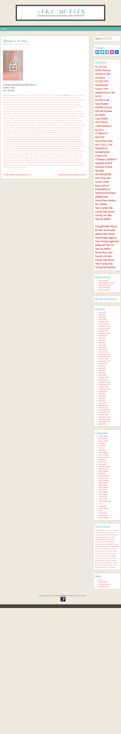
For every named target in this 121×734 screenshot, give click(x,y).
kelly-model (75, 132)
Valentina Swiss (27, 165)
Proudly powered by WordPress (49, 596)
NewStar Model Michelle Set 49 (72, 175)
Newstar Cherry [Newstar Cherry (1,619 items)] (99, 560)
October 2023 (103, 387)
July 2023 (102, 394)
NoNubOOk (101, 85)
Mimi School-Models (29, 144)
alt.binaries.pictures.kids (29, 102)
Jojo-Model (56, 130)
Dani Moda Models (46, 118)
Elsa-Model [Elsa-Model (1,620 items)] (111, 535)
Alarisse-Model (8, 97)
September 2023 (104, 389)
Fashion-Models (104, 457)
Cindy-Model (75, 116)
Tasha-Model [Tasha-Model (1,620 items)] (103, 567)
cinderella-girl (65, 116)
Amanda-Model (8, 109)
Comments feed (104, 584)
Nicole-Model (40, 151)
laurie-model (45, 135)
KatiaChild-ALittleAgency (43, 132)
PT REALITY (101, 133)
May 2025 (102, 343)
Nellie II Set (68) (104, 290)
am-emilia (78, 107)
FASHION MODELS (105, 192)
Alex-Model (18, 97)
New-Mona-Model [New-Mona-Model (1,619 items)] (100, 558)
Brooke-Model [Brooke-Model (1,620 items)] (99, 532)
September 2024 (104, 361)
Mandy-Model (64, 139)
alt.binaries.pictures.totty (11, 104)
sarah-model (74, 155)
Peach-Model (24, 153)
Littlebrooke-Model (63, 137)
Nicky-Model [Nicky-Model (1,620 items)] (105, 562)
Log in (101, 580)
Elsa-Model (12, 123)
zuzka (25, 167)
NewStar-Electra (65, 148)
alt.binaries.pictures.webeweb (70, 104)
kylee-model (12, 135)
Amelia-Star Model (21, 109)
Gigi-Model (12, 125)
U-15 (100, 504)
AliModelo (58, 97)
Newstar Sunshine (29, 148)
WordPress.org (103, 587)
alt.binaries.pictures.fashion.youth (73, 100)
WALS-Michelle (79, 165)
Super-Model (103, 492)
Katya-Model (65, 132)
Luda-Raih (41, 139)
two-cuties (71, 162)
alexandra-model (37, 97)
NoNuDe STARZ (103, 166)
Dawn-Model (68, 118)
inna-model (51, 128)
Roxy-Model (44, 155)
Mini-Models (40, 144)
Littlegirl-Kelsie (76, 137)
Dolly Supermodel (30, 121)
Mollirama (65, 144)
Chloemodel (43, 116)
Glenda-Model (31, 125)
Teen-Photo (103, 497)
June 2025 (102, 340)
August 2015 (103, 424)
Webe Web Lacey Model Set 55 (17, 175)
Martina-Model (29, 142)
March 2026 (103, 319)
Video (101, 511)
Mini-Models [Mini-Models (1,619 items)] (98, 549)
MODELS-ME (102, 100)
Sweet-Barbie (31, 160)
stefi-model (13, 160)
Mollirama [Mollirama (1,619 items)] (98, 551)
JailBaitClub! (101, 196)
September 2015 (104, 421)
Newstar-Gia (76, 148)
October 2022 (103, 414)
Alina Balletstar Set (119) (107, 283)
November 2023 (104, 384)
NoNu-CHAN (102, 181)
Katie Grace (56, 132)
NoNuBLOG (101, 148)
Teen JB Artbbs (103, 219)
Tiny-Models (39, 162)
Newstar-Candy (41, 148)
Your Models (101, 103)
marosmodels (7, 142)
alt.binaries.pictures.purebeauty (69, 102)
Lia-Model (72, 135)
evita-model (53, 123)
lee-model (55, 135)
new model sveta (51, 146)
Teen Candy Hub (104, 207)
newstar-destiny (53, 148)
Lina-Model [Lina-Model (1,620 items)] (112, 539)
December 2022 (104, 410)
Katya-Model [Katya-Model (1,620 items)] (98, 539)
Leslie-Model (63, 135)
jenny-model (23, 130)
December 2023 (104, 382)
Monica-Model (75, 144)
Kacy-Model (74, 130)
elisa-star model (73, 121)
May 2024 (102, 370)
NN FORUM (101, 122)
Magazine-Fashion (52, 139)
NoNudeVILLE (102, 189)
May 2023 (102, 398)
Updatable (102, 506)
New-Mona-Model (78, 146)
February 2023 (103, 405)
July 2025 (102, 338)
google (39, 125)
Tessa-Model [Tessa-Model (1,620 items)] (111, 567)
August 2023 (103, 391)
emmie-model (35, 123)
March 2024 (103, 375)
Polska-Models (73, 153)
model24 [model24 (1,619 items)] (113, 549)
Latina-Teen (103, 462)
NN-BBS (99, 170)
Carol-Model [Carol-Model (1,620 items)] (106, 532)
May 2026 (102, 315)
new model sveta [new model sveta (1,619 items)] (111, 558)
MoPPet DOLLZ (103, 107)
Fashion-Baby (73, 123)
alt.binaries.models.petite (38, 100)
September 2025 (104, 333)
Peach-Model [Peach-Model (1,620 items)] (113, 562)
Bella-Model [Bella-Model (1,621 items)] (113, 530)
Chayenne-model (77, 114)
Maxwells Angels (66, 142)
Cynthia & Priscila (33, 118)
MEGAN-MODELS (78, 142)
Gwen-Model (57, 125)
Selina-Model (34, 158)
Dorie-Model (41, 121)
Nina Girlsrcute (51, 151)
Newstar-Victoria (9, 151)
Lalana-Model (36, 135)
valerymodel (48, 165)
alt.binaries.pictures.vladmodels (31, 104)
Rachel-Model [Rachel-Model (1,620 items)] (108, 565)
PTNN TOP (101, 155)
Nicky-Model (31, 151)
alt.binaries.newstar (54, 100)
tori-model (48, 162)
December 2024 (104, 354)
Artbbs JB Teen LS (104, 245)
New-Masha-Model (64, 146)
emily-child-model (23, 123)
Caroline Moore (81, 596)
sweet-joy (63, 160)
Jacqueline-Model (62, 128)
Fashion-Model (104, 455)
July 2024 (102, 366)
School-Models (24, 158)
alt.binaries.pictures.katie (11, 102)
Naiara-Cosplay (13, 146)
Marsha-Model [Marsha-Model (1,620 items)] (107, 542)
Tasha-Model (19, 162)
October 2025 (103, 331)
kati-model (30, 132)
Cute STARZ (101, 118)
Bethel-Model (73, 111)
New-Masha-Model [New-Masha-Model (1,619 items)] (110, 556)
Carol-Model (66, 114)
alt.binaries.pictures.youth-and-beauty (34, 107)
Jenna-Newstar (13, 130)
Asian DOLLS (102, 185)
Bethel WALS (63, 111)
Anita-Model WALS (63, 109)
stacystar (76, 158)
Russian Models (104, 476)
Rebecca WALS (24, 155)
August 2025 (103, 336)
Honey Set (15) (104, 280)
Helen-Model (80, 125)
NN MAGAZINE (103, 174)
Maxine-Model (55, 142)
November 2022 (104, 412)
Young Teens (55, 95)
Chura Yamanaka (54, 116)
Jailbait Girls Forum (105, 233)
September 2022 (104, 417)
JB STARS (100, 114)
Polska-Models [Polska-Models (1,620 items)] (99, 565)
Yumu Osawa (17, 167)
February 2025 (103, 349)
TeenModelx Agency (106, 237)
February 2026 (104, 322)
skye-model (69, 158)
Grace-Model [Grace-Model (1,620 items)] (111, 537)
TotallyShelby (56, 162)
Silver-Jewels (103, 485)
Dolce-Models (103, 452)
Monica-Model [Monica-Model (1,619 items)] (105, 551)
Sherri (52, 158)
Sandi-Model (53, 155)
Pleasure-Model (62, 153)
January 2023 (103, 408)
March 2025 (103, 347)
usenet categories (15, 165)
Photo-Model (103, 469)
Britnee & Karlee (34, 114)
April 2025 (102, 345)
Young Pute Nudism (105, 200)
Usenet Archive (45, 95)
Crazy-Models (22, 118)
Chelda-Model (8, 116)
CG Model (102, 446)
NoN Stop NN (102, 178)
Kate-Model (21, 132)
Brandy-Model (23, 114)
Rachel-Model (13, 155)
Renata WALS (34, 155)
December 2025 (104, 326)
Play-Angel (34, 153)
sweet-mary (72, 160)
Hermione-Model (21, 128)
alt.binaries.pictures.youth (11, 107)
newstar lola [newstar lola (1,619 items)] (108, 560)
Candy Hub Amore (105, 211)
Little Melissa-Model (49, 137)
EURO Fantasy (102, 70)
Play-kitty (41, 153)
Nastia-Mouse (33, 146)
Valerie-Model (38, 165)
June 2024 (102, 368)
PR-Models (102, 473)
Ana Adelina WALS (34, 109)
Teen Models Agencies (107, 241)
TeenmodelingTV (105, 501)
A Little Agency (104, 436)
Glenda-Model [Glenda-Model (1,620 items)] (103, 537)
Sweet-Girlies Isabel (43, 160)
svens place (22, 160)
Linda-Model (36, 137)
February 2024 (104, 377)
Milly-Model (17, 144)
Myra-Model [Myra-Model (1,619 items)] (113, 551)
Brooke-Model (46, 114)
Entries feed (103, 582)
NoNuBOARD (102, 152)
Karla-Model (12, 132)
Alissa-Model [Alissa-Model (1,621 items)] (106, 530)
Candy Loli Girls (103, 215)
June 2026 (102, 312)
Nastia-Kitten (23, 146)
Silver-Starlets (103, 487)
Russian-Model (104, 480)
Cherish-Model (33, 116)
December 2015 (104, 419)
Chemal (101, 448)
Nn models (23, 95)
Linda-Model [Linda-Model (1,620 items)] (98, 542)
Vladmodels (103, 513)
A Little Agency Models (76, 95)
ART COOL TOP (103, 144)
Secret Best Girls (104, 140)
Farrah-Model (63, 123)
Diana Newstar (18, 121)
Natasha (42, 146)
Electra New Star (61, 121)
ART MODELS (61, 11)
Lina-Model (28, 137)
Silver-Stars (102, 490)
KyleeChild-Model (24, 135)
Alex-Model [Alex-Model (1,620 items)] (98, 530)
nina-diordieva (62, 151)
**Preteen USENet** (106, 159)
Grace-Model (47, 125)
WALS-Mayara (69, 165)
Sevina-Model (44, 158)
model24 (58, 144)
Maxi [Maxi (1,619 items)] (113, 542)
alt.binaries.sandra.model (56, 107)
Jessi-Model (33, 130)
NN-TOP (99, 137)
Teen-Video (103, 499)
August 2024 (103, 363)
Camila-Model (56, 114)
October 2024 (103, 359)
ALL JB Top (101, 66)
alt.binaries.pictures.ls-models (48, 102)
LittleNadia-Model (21, 139)
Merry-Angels (7, 144)
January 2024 (103, 380)
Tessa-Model (29, 162)
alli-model (75, 97)
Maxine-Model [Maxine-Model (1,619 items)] (99, 544)
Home (4, 29)
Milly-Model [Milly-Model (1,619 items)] (102, 546)
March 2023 (103, 403)
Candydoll (102, 443)
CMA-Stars (102, 450)
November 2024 (104, 356)
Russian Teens (104, 478)
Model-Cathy (50, 144)
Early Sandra (51, 121)
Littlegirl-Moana (8, 139)
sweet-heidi (55, 160)
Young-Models (104, 518)
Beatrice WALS (31, 111)
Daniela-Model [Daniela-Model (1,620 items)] (103, 535)
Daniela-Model (58, 118)
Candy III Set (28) (104, 287)
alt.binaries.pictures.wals (51, 104)
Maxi (47, 142)
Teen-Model (103, 494)
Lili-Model (11, 137)
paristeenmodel (13, 153)
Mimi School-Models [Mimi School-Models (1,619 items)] (113, 546)
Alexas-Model (49, 97)
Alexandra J (27, 97)
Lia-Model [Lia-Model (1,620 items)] (105, 539)
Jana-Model (73, 128)
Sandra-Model (64, 155)
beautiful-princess (42, 111)
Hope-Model (41, 128)
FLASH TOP (101, 88)
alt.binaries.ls (24, 100)
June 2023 (102, 396)
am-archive (70, 107)
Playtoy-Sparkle (50, 153)
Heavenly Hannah (69, 125)
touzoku (65, 162)
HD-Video (102, 459)
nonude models (33, 95)
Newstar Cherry (8, 148)
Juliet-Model (65, 130)
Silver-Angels (103, 483)
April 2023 (102, 401)
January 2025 (103, 352)
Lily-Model (19, 137)
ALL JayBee (101, 204)
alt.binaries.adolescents (11, 100)
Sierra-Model (59, 158)
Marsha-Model (18, 142)
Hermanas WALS (9, 128)
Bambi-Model (20, 111)
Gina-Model (21, 125)
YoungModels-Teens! (106, 226)
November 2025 (104, 329)
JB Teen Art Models (105, 230)
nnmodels (27, 44)
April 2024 (102, 373)
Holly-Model (32, 128)
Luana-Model (32, 139)
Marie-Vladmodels (76, 139)
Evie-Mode (45, 123)
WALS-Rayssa (7, 167)
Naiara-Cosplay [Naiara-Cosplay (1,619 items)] (99, 553)
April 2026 (102, 317)
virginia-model (58, 165)
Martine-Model (40, 142)
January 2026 (103, 324)
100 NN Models (103, 111)
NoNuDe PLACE (103, 163)
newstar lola (18, 148)
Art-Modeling (103, 439)
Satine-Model (13, 158)
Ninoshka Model (73, 151)
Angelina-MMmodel (49, 109)
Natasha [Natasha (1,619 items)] (101, 556)
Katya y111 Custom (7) (105, 285)
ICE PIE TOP (101, 81)
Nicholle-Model (20, 151)
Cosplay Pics (12, 118)
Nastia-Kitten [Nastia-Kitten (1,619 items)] (108, 553)
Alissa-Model (66, 97)
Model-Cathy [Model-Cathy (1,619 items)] (106, 549)
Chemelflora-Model (20, 116)
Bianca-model (13, 114)
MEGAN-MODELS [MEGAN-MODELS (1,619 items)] (109, 544)
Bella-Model (53, 111)
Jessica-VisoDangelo (45, 130)
